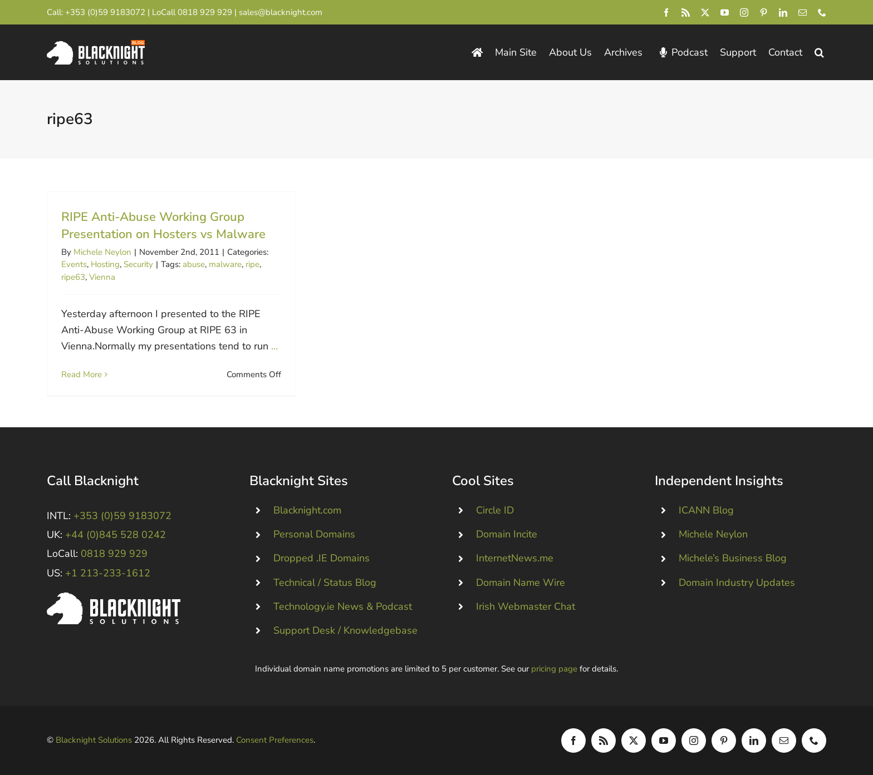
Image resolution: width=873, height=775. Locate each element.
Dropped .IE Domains (321, 558)
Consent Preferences (274, 740)
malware (225, 264)
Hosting (105, 264)
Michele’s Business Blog (733, 558)
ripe (252, 264)
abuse (194, 264)
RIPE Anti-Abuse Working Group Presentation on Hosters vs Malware (163, 226)
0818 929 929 (205, 12)
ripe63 (73, 277)
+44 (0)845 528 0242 (115, 534)
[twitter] (705, 12)
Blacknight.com (307, 510)
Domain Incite (506, 534)
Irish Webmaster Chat (525, 606)
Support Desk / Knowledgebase (345, 630)
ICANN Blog (706, 510)
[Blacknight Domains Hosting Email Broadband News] (96, 45)
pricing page (554, 668)
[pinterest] (763, 12)
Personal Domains (314, 534)
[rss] (685, 12)
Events (74, 264)
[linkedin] (783, 12)
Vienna (102, 277)
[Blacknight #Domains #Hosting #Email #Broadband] (113, 597)
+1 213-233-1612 (107, 573)
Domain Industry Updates (737, 582)
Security (138, 264)
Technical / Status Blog (324, 582)
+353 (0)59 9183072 (105, 12)
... (274, 346)
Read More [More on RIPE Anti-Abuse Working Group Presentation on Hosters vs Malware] (81, 374)
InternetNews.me (514, 558)
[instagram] (744, 12)
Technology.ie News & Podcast (342, 606)
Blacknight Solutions (94, 740)
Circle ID (495, 510)
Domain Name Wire (520, 582)
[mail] (802, 12)
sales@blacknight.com (280, 12)
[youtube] (724, 12)
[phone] (822, 12)
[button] (819, 52)
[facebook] (666, 12)
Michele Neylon (102, 252)
